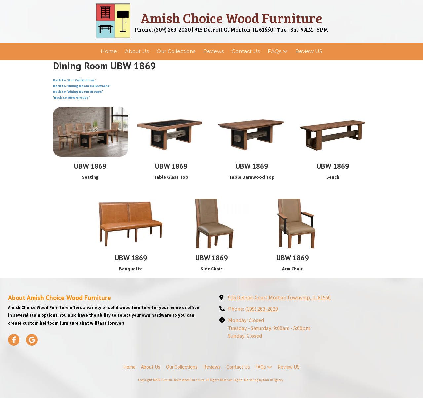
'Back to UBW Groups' (71, 97)
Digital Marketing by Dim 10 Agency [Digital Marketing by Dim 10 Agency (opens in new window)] (258, 380)
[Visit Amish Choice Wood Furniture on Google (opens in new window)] (32, 340)
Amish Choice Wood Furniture (231, 17)
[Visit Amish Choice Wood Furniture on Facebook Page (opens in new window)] (13, 340)
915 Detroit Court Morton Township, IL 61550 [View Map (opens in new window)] (279, 297)
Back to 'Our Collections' (74, 80)
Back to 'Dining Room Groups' (78, 91)
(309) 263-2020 (261, 308)
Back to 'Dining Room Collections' (81, 86)
